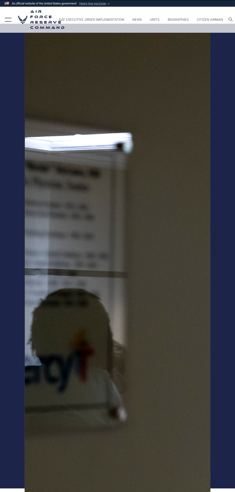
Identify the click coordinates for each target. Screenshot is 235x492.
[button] (95, 3)
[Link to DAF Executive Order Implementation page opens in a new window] (91, 19)
